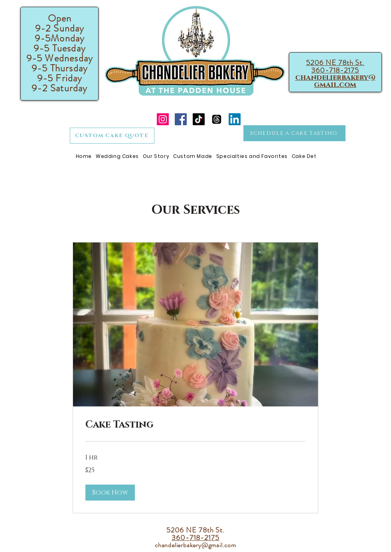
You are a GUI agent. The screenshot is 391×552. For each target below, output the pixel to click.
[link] (195, 425)
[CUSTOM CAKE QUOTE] (112, 136)
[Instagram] (163, 119)
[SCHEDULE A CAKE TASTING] (294, 133)
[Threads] (217, 119)
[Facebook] (181, 119)
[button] (110, 493)
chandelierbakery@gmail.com (335, 81)
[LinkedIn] (235, 119)
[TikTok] (199, 119)
